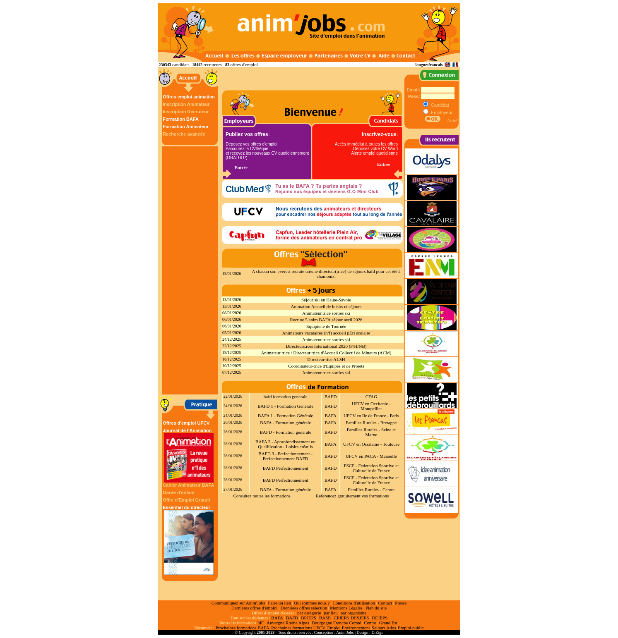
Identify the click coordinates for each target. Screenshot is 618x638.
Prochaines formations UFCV (298, 627)
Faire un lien (279, 602)
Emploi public (411, 627)
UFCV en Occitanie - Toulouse (371, 444)
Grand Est (388, 622)
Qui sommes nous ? (311, 602)
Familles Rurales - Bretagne (371, 422)
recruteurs (213, 64)
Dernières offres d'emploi (254, 607)
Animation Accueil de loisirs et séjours (326, 306)
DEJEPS (379, 617)
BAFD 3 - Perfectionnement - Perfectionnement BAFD (285, 456)
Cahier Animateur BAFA (188, 485)
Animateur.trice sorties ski (326, 313)
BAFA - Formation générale (285, 422)
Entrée (241, 167)
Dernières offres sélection (304, 607)
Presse (400, 602)
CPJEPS (341, 617)
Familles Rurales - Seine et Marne (371, 432)
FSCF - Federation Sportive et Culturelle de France (371, 468)
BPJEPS (308, 617)
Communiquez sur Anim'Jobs (238, 602)
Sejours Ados (384, 627)
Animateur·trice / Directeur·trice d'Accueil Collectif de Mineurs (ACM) (326, 352)
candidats (181, 64)
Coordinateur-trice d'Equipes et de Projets (326, 365)
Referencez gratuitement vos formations (352, 495)
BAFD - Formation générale (285, 432)
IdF (260, 622)
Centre (370, 622)
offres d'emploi (243, 64)
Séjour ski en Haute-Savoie (326, 299)
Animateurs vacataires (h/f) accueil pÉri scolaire (326, 332)
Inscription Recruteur (186, 111)
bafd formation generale (286, 396)
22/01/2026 (233, 396)
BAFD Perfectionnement (285, 468)
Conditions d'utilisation (353, 602)
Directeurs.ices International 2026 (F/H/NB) (326, 346)
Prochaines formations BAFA (242, 627)
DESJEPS (360, 617)
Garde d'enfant (179, 492)
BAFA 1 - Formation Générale (285, 415)
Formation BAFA (181, 119)
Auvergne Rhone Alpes (288, 622)
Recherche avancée (184, 133)
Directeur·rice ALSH (326, 359)
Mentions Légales (346, 607)
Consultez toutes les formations (261, 495)
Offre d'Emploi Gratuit (186, 499)
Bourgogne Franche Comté (336, 622)
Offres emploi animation (189, 96)
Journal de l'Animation (189, 455)
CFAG (372, 396)
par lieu (330, 612)
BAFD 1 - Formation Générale (285, 406)
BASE (325, 617)
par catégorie (309, 612)
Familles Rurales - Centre (371, 489)
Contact (385, 602)
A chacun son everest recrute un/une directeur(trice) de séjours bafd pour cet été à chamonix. (326, 274)
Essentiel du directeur (189, 540)
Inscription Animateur (186, 104)
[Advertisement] (191, 270)
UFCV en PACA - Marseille (371, 456)
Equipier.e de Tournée (326, 326)
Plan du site (376, 607)
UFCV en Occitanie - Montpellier (371, 406)
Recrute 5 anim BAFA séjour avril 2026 (326, 319)
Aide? (452, 120)
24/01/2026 (233, 406)
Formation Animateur (186, 126)
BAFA (331, 415)
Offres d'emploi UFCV (186, 423)
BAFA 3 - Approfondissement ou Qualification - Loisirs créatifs (285, 444)
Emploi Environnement (348, 627)
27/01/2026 (233, 489)
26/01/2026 (233, 422)
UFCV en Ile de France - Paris (371, 415)
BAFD (331, 396)
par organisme (353, 612)
